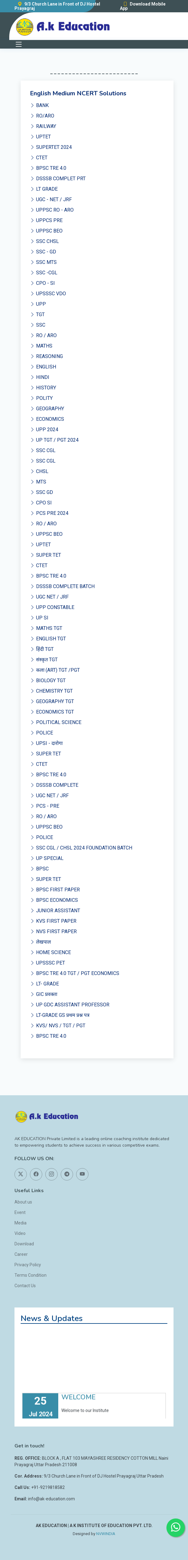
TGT (37, 314)
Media (20, 1223)
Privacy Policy (27, 1265)
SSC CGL (42, 450)
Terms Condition (30, 1275)
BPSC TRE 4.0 (48, 168)
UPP (38, 304)
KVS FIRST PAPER (53, 921)
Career (21, 1254)
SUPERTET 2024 (51, 147)
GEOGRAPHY (47, 409)
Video (20, 1233)
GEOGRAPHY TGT (52, 701)
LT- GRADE (44, 984)
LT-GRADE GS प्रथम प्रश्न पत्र (59, 1015)
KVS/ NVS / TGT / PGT (57, 1026)
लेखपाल (40, 942)
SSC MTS (43, 262)
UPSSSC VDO (48, 293)
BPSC (39, 869)
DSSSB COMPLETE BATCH (62, 586)
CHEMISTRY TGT (51, 691)
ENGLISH (43, 367)
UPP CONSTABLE (52, 607)
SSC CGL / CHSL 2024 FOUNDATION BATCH (81, 848)
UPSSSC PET (47, 963)
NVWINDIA (105, 1533)
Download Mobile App (143, 6)
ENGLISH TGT (48, 639)
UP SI (39, 618)
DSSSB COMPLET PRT (58, 178)
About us (23, 1202)
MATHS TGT (46, 628)
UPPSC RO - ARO (52, 210)
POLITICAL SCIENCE (55, 722)
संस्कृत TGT (44, 660)
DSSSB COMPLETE (54, 785)
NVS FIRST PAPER (53, 931)
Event (20, 1212)
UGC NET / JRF (49, 597)
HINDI (39, 377)
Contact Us (25, 1285)
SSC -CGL (43, 273)
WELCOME (78, 1404)
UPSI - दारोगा (46, 743)
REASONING (46, 356)
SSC (37, 325)
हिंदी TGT (42, 649)
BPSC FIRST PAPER (55, 890)
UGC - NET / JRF (51, 199)
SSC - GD (43, 252)
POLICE (41, 733)
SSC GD (41, 492)
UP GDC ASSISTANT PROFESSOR (69, 1005)
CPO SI (41, 503)
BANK (39, 105)
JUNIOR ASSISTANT (55, 910)
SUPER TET (45, 555)
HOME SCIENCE (50, 952)
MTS (38, 482)
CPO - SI (42, 283)
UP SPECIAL (46, 858)
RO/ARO (42, 116)
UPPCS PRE (46, 220)
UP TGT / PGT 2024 (54, 440)
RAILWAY (43, 126)
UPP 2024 (44, 429)
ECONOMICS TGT (52, 712)
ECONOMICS (47, 419)
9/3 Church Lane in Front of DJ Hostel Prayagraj (57, 6)
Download (24, 1244)
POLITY (41, 398)
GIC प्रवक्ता (43, 994)
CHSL (39, 471)
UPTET (40, 137)
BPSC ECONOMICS (54, 900)
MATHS (41, 346)
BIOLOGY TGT (48, 680)
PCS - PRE (44, 806)
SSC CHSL (44, 241)
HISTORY (43, 388)
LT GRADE (44, 189)
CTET (38, 158)
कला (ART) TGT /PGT (55, 670)
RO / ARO (43, 335)
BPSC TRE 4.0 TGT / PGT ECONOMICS (74, 973)
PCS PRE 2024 (49, 513)
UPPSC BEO (46, 231)
